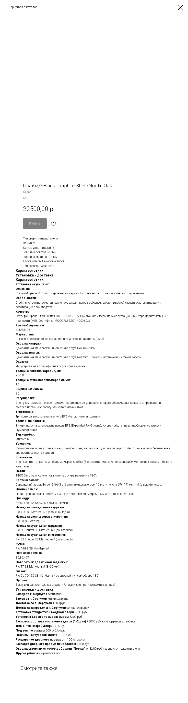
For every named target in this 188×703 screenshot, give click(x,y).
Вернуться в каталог (23, 7)
